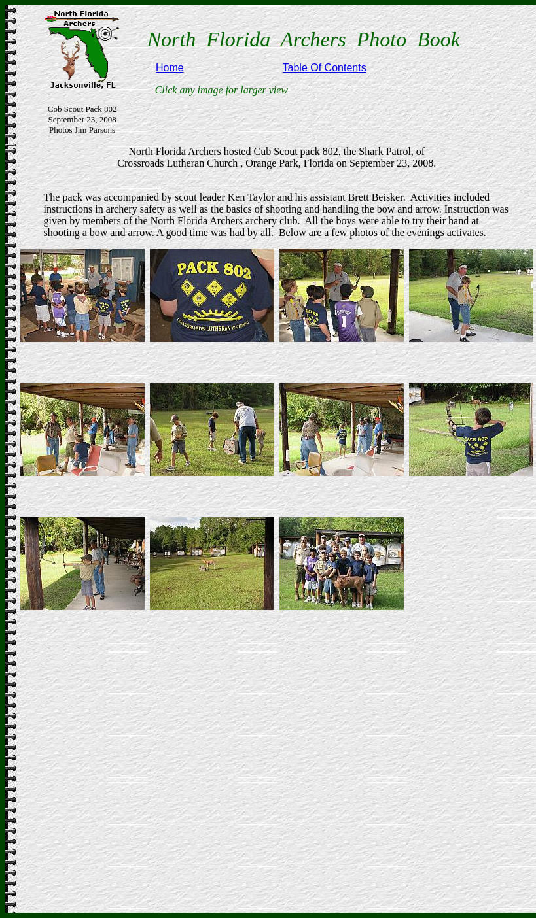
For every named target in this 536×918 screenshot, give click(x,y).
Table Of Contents (324, 67)
